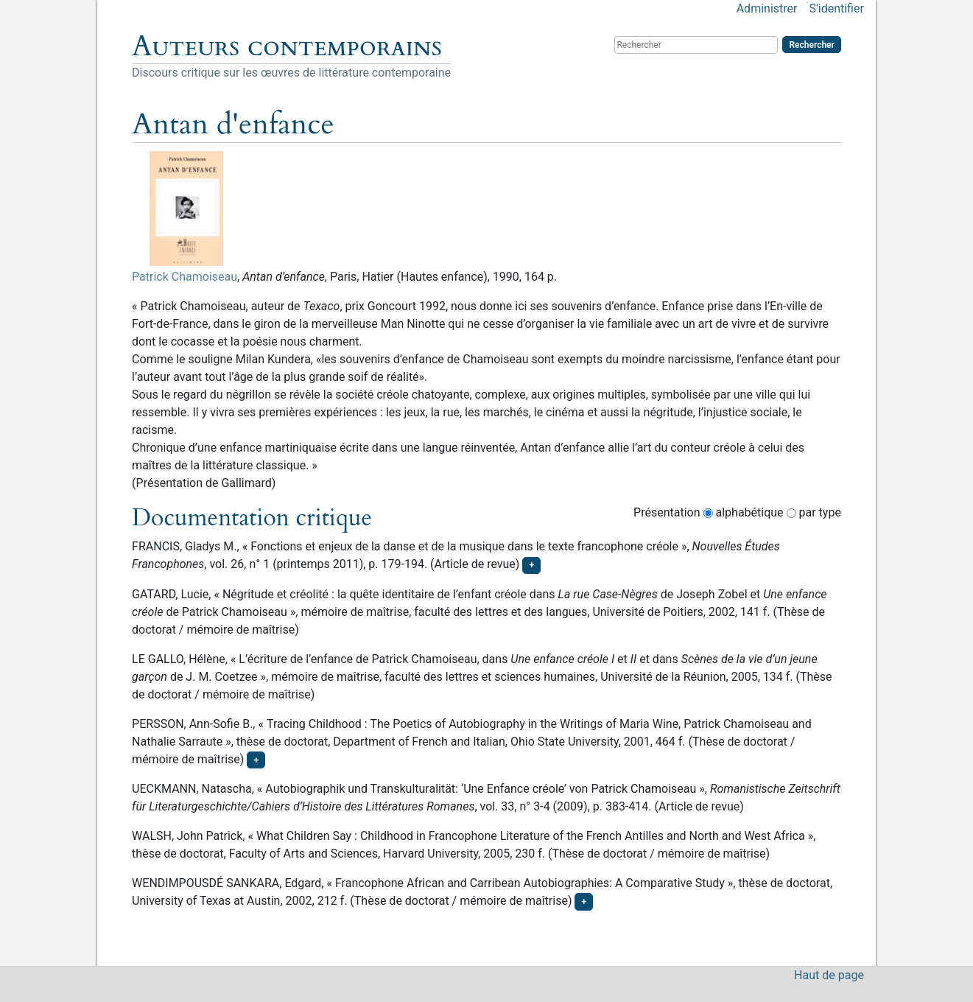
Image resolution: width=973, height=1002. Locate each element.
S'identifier (836, 8)
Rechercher (811, 45)
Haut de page (829, 975)
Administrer (767, 8)
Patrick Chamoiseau (184, 277)
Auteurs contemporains (287, 46)
